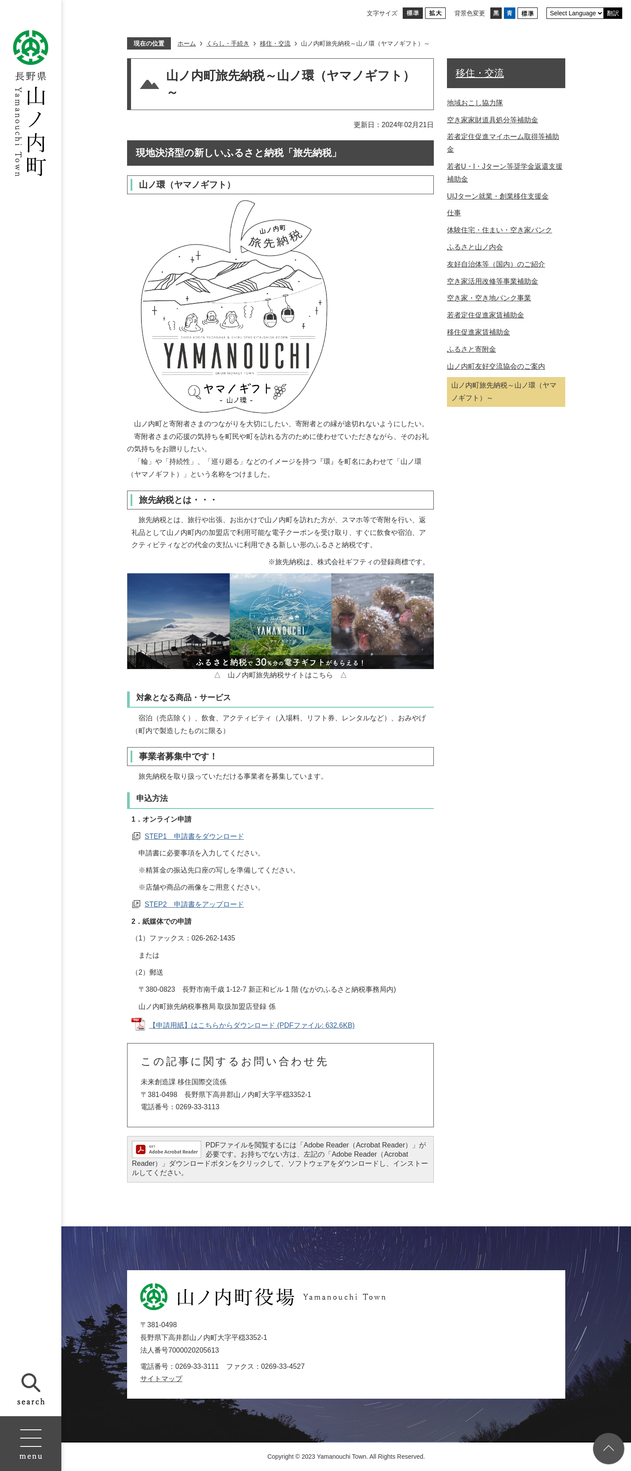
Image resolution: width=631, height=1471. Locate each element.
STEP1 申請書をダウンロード (194, 836)
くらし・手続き (227, 43)
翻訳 (613, 13)
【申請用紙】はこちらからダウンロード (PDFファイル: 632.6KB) (251, 1025)
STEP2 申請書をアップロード (194, 904)
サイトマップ (161, 1378)
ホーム (186, 43)
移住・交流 (275, 43)
